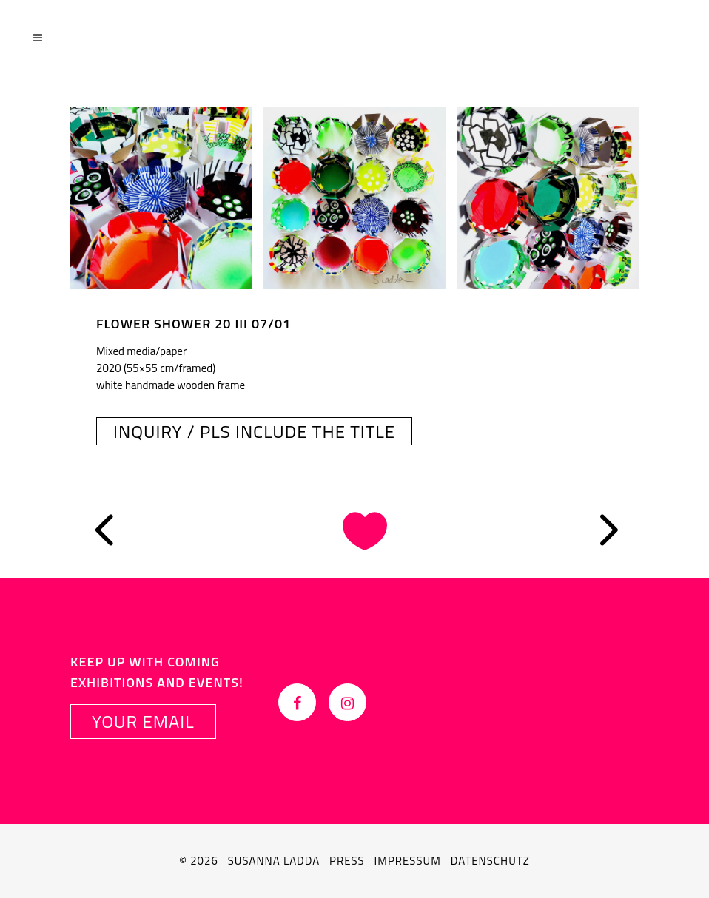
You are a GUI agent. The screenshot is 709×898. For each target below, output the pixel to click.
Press (347, 860)
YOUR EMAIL (143, 721)
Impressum (407, 860)
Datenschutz (490, 860)
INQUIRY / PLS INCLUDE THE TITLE (254, 431)
